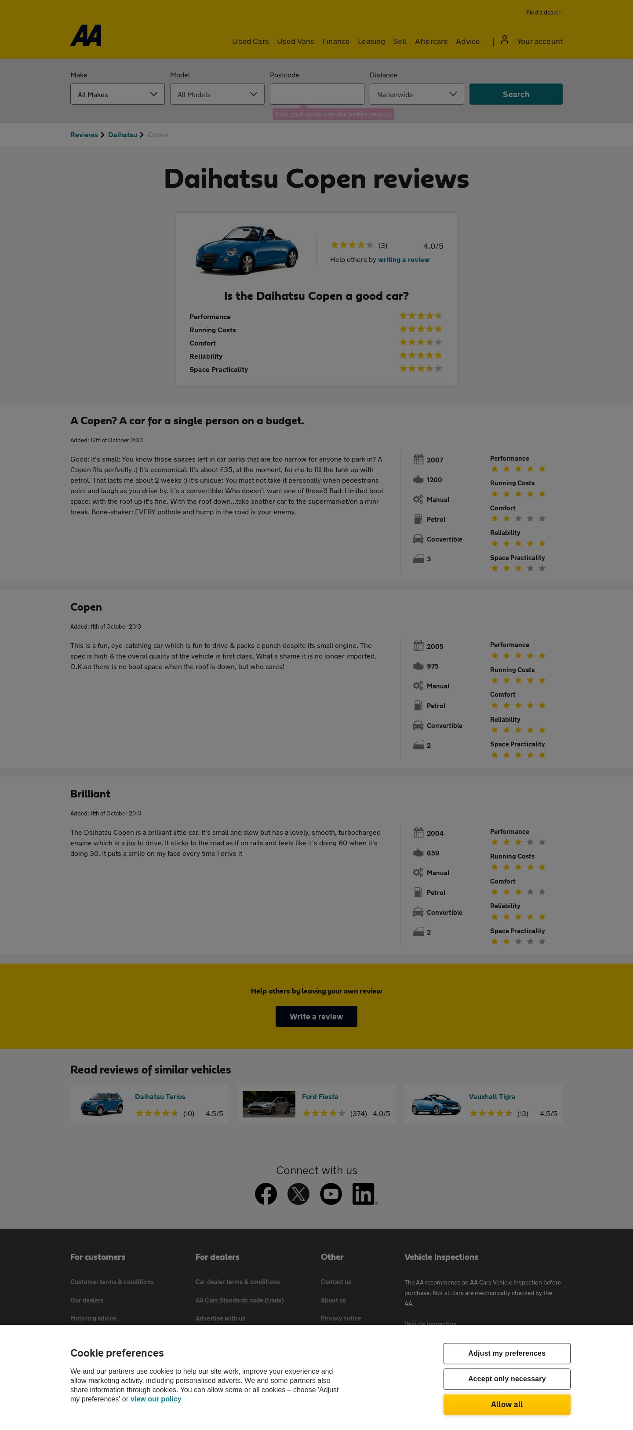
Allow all (507, 1404)
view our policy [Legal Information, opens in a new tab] (156, 1399)
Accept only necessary (507, 1379)
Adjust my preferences (507, 1353)
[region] (316, 1377)
